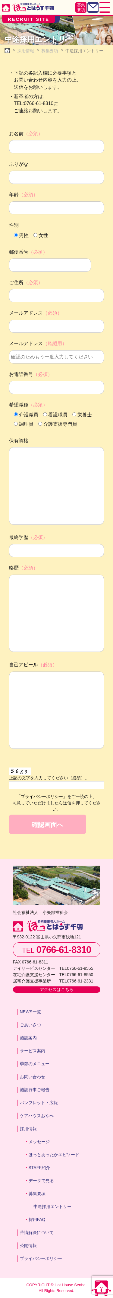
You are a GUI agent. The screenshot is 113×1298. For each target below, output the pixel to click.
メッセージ (39, 1141)
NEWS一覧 (30, 1011)
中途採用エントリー (52, 1206)
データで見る (41, 1180)
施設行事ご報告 (34, 1089)
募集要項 (81, 7)
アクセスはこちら (57, 989)
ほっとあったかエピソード (54, 1154)
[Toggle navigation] (104, 7)
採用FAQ (37, 1219)
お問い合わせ (32, 1076)
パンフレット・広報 (39, 1102)
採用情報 (28, 1128)
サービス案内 (32, 1050)
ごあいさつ (30, 1024)
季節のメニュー (34, 1063)
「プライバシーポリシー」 (42, 796)
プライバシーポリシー (41, 1258)
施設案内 (28, 1037)
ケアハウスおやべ (37, 1115)
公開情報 (28, 1245)
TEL (56, 949)
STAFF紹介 (39, 1167)
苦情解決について (37, 1232)
